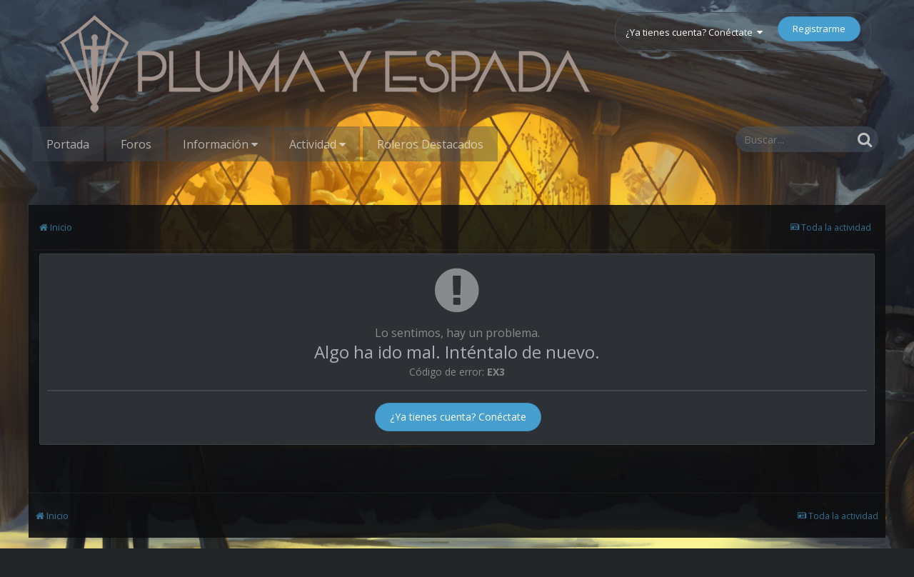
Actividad (317, 144)
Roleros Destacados (430, 144)
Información (220, 144)
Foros (136, 144)
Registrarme (819, 28)
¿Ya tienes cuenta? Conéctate (694, 32)
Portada (67, 144)
